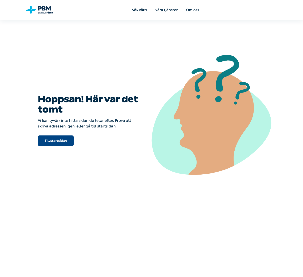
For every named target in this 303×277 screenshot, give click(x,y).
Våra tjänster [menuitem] (166, 10)
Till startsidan (56, 141)
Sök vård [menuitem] (139, 10)
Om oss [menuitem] (192, 10)
